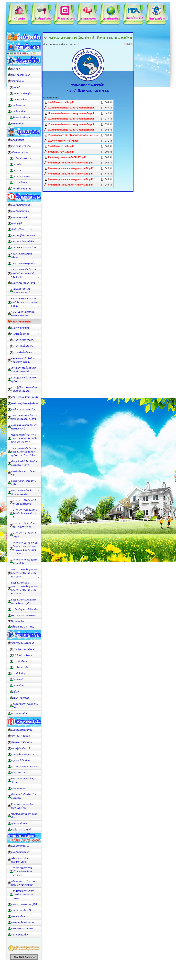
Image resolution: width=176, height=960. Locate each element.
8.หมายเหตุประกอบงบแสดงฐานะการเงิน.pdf (70, 179)
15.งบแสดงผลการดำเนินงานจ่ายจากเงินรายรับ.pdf (73, 135)
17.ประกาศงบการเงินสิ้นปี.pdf (63, 140)
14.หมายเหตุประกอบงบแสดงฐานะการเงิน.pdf (71, 129)
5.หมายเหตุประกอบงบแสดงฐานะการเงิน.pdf (70, 162)
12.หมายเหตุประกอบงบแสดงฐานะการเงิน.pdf (71, 118)
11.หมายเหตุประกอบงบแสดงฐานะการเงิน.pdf (71, 113)
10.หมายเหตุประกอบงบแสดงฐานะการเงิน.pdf (71, 107)
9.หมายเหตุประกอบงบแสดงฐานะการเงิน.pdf (70, 184)
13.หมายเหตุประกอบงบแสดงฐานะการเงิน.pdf (71, 124)
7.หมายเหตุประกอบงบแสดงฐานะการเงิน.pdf (70, 173)
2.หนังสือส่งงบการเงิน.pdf (61, 146)
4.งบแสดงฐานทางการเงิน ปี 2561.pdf (67, 157)
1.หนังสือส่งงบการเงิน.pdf (61, 102)
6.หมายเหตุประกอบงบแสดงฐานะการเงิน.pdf (70, 168)
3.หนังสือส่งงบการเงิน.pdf (61, 151)
